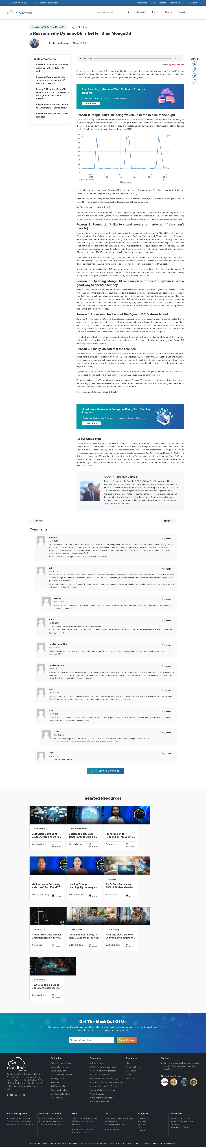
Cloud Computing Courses (62, 1063)
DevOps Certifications (99, 1074)
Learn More (91, 423)
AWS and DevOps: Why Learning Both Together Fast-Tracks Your (119, 937)
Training (155, 12)
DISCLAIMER (145, 1143)
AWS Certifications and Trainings (103, 1067)
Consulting (141, 12)
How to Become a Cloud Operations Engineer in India (45, 988)
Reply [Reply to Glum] (168, 733)
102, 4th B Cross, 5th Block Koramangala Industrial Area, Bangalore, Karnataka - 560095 (181, 1066)
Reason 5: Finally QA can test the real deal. (52, 115)
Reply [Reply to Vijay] (168, 754)
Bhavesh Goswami (60, 43)
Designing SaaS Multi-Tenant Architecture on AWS (82, 837)
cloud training (153, 443)
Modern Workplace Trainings (102, 1090)
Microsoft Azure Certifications (102, 1071)
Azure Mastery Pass (59, 1090)
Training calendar (58, 1078)
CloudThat (81, 443)
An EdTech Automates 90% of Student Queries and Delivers (119, 887)
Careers (162, 3)
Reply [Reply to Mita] (168, 711)
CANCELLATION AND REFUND (164, 1143)
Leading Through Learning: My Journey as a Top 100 (84, 887)
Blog (153, 3)
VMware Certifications (99, 1101)
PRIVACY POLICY (117, 1143)
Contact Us (175, 3)
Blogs (128, 1063)
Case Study (131, 1071)
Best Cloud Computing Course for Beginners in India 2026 (45, 837)
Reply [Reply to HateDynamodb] (168, 666)
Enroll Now (91, 103)
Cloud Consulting (58, 1071)
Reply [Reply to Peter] (168, 620)
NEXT (169, 521)
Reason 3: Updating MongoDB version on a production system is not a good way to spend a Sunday (52, 94)
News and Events (133, 1067)
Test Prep (55, 1082)
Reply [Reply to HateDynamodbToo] (168, 645)
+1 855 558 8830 (86, 1129)
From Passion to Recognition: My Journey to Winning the (120, 837)
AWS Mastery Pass (59, 1086)
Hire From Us (56, 1098)
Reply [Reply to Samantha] (168, 538)
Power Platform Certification (102, 1098)
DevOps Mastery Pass (60, 1094)
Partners (168, 12)
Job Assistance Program (61, 1074)
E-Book (129, 1074)
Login (193, 3)
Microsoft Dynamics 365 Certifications (106, 1082)
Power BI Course (96, 1094)
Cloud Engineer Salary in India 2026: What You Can (84, 936)
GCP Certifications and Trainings (103, 1078)
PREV (37, 521)
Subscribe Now (127, 1040)
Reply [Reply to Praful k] (168, 599)
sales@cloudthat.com (172, 1076)
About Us (182, 12)
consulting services (175, 443)
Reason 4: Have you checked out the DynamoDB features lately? (52, 106)
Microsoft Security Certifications (103, 1086)
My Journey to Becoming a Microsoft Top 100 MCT (46, 886)
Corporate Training (59, 1067)
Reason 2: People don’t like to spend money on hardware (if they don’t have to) (50, 80)
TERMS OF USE (131, 1143)
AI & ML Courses (96, 1063)
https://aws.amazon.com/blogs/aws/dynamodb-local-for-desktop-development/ (87, 741)
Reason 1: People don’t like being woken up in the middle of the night (52, 67)
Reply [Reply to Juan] (168, 690)
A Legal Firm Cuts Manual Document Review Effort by (46, 937)
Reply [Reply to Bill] (168, 569)
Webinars (130, 1078)
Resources (142, 3)
